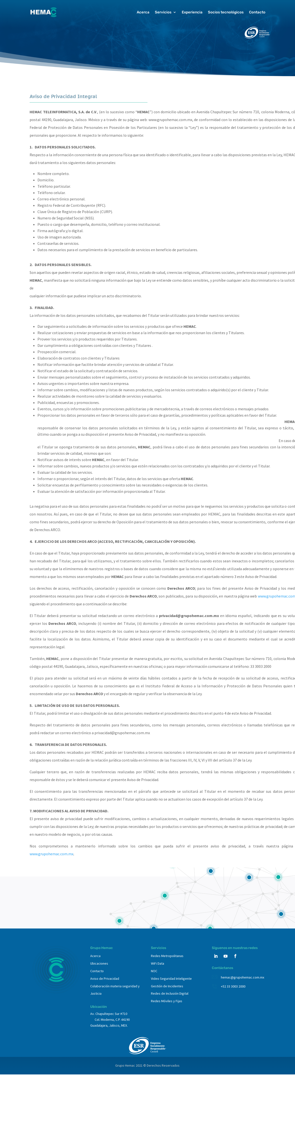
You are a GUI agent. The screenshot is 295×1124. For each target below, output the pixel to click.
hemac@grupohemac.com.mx (242, 977)
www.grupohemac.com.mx (52, 853)
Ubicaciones (99, 963)
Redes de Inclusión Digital (169, 993)
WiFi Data (157, 963)
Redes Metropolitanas (167, 956)
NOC (154, 971)
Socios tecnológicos (226, 12)
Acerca (143, 12)
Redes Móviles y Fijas (166, 1001)
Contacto (257, 12)
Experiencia (192, 12)
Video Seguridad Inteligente (171, 978)
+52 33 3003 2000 (233, 986)
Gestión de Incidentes (167, 986)
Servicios (163, 12)
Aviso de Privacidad (104, 978)
